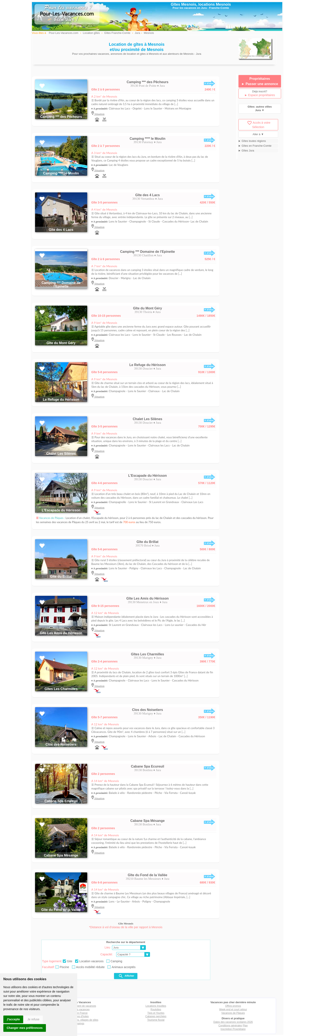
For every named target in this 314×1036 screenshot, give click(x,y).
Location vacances (89, 961)
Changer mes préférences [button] (25, 1028)
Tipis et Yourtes (155, 1013)
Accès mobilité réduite (88, 967)
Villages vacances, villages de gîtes (78, 1019)
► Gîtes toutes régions (252, 140)
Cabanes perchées (155, 1016)
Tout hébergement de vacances (78, 1005)
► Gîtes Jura (246, 150)
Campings (78, 1023)
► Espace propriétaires (260, 95)
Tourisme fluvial (156, 1019)
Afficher (126, 976)
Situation (99, 114)
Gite (67, 961)
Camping (114, 961)
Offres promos (233, 1005)
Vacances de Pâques (233, 1013)
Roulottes (156, 1009)
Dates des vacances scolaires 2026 (233, 1022)
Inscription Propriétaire (233, 1029)
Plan (245, 1025)
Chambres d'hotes (78, 1016)
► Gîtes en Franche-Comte (255, 145)
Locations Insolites (156, 1005)
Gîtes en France (79, 1013)
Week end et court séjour (233, 1009)
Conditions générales (230, 1025)
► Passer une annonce (259, 84)
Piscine (62, 967)
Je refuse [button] (33, 1019)
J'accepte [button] (13, 1019)
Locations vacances (79, 1009)
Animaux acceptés (121, 967)
